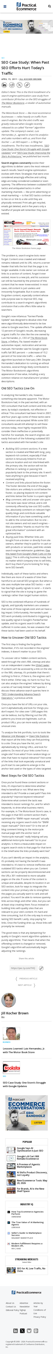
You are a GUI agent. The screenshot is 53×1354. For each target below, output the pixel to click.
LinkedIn (17, 1331)
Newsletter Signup (25, 1308)
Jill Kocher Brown (30, 79)
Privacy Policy (39, 1317)
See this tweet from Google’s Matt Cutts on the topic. (28, 554)
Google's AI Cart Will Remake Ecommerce (23, 1158)
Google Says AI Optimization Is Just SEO (25, 1150)
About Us (10, 1303)
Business (6, 1042)
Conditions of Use (39, 1312)
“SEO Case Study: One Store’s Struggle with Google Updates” (25, 149)
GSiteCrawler (42, 665)
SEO (3, 58)
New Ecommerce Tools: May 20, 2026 (27, 1182)
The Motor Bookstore (12, 102)
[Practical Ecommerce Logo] (26, 6)
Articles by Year (38, 1305)
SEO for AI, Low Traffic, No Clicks (26, 1270)
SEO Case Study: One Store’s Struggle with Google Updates (24, 1084)
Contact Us (11, 1306)
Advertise (24, 1303)
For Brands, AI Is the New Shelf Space (25, 1190)
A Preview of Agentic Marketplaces (23, 1166)
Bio (3, 1017)
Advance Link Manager (13, 736)
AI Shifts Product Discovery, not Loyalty (27, 1174)
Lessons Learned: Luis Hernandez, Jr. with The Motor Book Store (24, 1050)
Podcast (23, 1313)
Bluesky (30, 1331)
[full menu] (4, 7)
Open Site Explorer (39, 736)
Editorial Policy (12, 1310)
